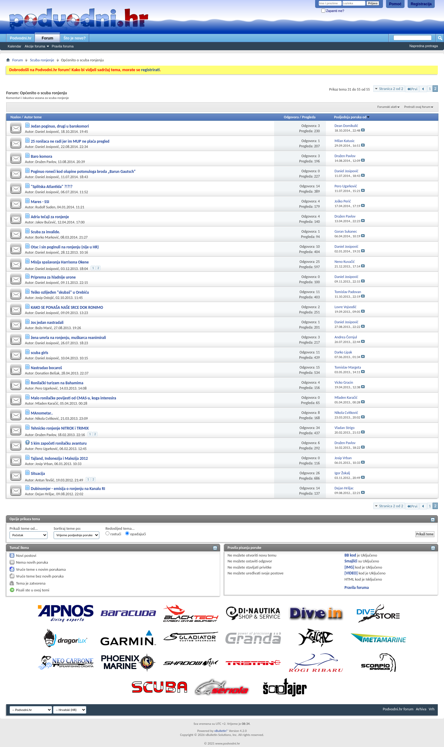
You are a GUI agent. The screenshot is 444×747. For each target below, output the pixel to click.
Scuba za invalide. (45, 232)
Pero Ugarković (46, 388)
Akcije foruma (35, 46)
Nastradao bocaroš (46, 367)
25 (318, 261)
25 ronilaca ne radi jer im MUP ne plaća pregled (70, 141)
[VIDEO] (351, 573)
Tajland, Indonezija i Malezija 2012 (59, 458)
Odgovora (291, 117)
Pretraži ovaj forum (417, 107)
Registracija (421, 4)
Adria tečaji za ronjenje (50, 216)
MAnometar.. (42, 413)
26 (318, 473)
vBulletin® (221, 731)
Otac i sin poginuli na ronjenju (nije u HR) (65, 247)
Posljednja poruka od (352, 117)
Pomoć (395, 4)
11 (318, 292)
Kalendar (14, 46)
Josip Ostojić (44, 298)
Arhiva (421, 709)
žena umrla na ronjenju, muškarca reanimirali (68, 337)
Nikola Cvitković (47, 418)
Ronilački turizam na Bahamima (57, 383)
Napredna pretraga (423, 46)
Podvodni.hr (20, 38)
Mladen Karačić (46, 403)
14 (318, 186)
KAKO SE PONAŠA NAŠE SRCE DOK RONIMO (67, 307)
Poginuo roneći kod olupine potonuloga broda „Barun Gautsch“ (83, 171)
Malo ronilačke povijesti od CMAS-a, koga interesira (73, 398)
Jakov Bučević (45, 222)
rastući (113, 533)
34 (318, 428)
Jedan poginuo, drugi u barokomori (60, 126)
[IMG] (349, 567)
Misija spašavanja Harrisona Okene (60, 262)
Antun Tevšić (44, 480)
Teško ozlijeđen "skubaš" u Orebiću (60, 292)
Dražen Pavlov (45, 162)
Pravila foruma (63, 46)
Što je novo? (75, 38)
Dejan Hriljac (45, 494)
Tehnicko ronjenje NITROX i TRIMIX (60, 428)
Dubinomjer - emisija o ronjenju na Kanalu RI (68, 488)
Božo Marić (43, 328)
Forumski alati (387, 107)
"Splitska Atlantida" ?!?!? (51, 186)
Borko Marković (47, 237)
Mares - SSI (40, 201)
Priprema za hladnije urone (53, 277)
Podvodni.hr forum (398, 709)
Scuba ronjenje (42, 60)
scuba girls (39, 352)
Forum (47, 38)
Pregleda (309, 117)
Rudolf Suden (45, 207)
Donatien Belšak (47, 373)
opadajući (135, 533)
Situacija (38, 473)
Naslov (15, 117)
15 (318, 367)
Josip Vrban (44, 464)
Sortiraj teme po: (67, 528)
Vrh (431, 709)
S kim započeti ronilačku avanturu (59, 443)
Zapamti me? (332, 11)
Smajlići (350, 561)
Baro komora (41, 156)
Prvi (412, 89)
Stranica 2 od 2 (391, 88)
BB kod (350, 555)
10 (318, 246)
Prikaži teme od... (24, 528)
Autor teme (33, 117)
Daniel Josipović (47, 131)
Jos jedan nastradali (47, 322)
